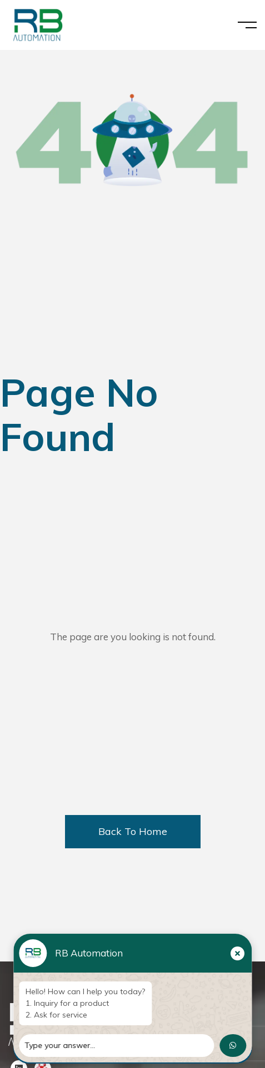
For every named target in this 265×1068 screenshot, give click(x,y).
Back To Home (132, 831)
